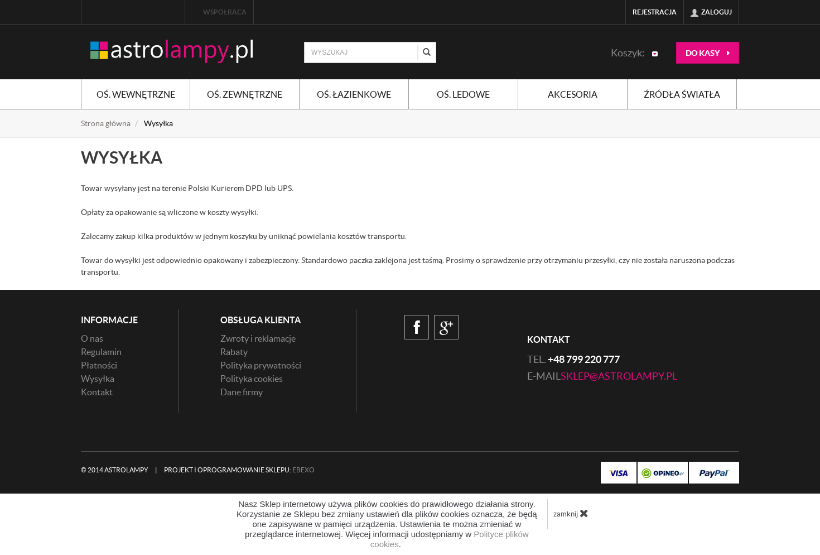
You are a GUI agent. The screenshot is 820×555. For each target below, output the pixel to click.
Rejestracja (655, 12)
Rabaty (234, 352)
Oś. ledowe (463, 94)
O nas (92, 338)
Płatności (99, 365)
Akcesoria (572, 94)
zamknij (571, 513)
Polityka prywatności (260, 365)
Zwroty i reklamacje (258, 338)
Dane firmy (241, 392)
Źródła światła (682, 94)
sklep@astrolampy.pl (619, 376)
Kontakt (97, 392)
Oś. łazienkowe (354, 94)
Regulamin (101, 352)
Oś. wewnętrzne (136, 94)
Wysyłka (97, 379)
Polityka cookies (251, 379)
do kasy (708, 53)
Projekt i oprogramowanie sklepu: (239, 469)
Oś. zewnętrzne (244, 94)
